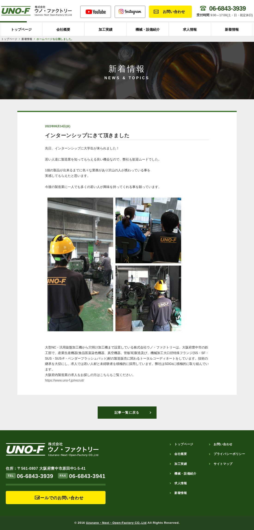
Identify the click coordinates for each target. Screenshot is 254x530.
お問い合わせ (174, 12)
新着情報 (232, 29)
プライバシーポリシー (229, 454)
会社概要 (63, 29)
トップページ (21, 29)
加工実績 (105, 29)
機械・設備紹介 (148, 29)
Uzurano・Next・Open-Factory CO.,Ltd (116, 522)
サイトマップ (223, 464)
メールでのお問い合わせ (60, 498)
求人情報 (190, 29)
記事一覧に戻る (127, 412)
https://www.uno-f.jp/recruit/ (64, 380)
